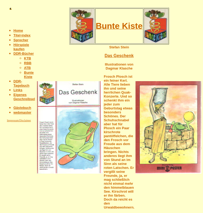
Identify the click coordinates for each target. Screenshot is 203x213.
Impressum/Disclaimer (19, 120)
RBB (27, 63)
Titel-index (22, 35)
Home (18, 31)
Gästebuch (22, 108)
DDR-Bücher (23, 53)
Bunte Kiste (29, 75)
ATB (27, 68)
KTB (27, 58)
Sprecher (20, 40)
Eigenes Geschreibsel (24, 97)
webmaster (22, 112)
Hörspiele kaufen (21, 47)
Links (17, 90)
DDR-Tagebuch (21, 83)
